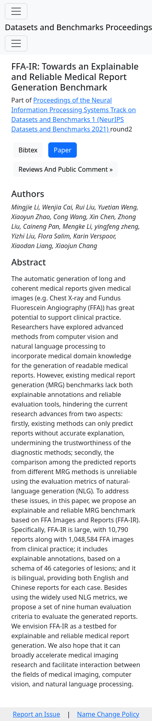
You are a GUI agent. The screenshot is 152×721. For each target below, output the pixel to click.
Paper (62, 150)
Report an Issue (36, 714)
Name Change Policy (108, 714)
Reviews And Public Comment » (65, 169)
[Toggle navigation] (16, 11)
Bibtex (27, 150)
